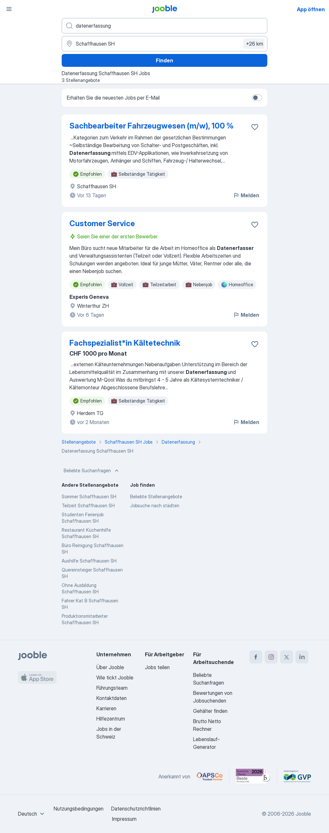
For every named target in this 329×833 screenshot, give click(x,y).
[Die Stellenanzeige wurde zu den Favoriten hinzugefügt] (255, 127)
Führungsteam (112, 688)
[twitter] (286, 657)
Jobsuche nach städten (154, 505)
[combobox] (32, 813)
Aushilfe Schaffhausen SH (89, 560)
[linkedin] (302, 657)
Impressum (124, 819)
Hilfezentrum (110, 718)
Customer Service (102, 223)
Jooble (303, 814)
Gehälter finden (210, 711)
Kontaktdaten (111, 698)
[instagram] (271, 657)
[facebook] (255, 657)
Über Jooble (110, 667)
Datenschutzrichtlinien (136, 808)
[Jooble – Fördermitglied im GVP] (297, 776)
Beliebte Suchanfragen (92, 470)
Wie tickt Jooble (114, 677)
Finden (164, 60)
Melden (246, 195)
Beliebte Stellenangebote (156, 496)
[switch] (257, 97)
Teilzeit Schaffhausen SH (88, 505)
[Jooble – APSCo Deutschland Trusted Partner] (210, 776)
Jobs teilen (157, 667)
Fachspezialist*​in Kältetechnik (124, 343)
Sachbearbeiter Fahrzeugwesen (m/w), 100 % (151, 125)
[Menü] (9, 9)
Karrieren (106, 708)
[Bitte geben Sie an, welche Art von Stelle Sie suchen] (164, 25)
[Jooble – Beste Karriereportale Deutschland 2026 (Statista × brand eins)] (253, 776)
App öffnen (311, 9)
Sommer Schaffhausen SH (89, 496)
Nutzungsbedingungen (78, 808)
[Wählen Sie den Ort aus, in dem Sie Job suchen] (164, 43)
